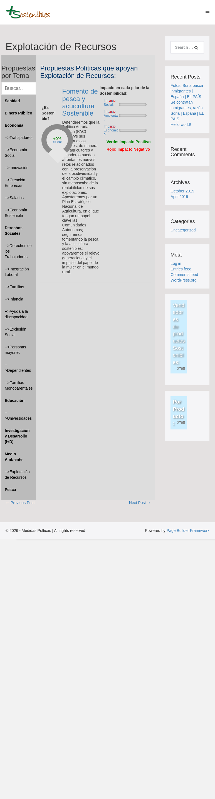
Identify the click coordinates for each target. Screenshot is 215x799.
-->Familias (14, 287)
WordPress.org (183, 280)
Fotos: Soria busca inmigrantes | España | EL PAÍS (186, 91)
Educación (14, 400)
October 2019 (182, 191)
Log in (175, 263)
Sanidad (12, 101)
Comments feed (184, 274)
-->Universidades (18, 416)
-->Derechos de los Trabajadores (18, 251)
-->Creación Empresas (15, 183)
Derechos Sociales (14, 231)
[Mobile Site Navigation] (207, 12)
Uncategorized (183, 230)
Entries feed (180, 269)
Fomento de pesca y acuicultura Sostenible (80, 102)
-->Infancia (14, 299)
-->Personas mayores (15, 350)
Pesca (10, 489)
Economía (14, 125)
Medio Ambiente (14, 457)
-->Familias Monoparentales (19, 385)
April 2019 (179, 196)
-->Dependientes (18, 368)
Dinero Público (18, 113)
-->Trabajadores (18, 137)
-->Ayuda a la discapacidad (16, 314)
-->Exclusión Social (15, 332)
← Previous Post (20, 502)
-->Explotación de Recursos (17, 475)
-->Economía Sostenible (16, 213)
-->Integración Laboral (17, 272)
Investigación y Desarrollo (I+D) (17, 436)
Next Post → (140, 502)
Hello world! (180, 124)
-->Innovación (16, 167)
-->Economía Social (16, 153)
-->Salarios (14, 198)
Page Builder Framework (188, 530)
